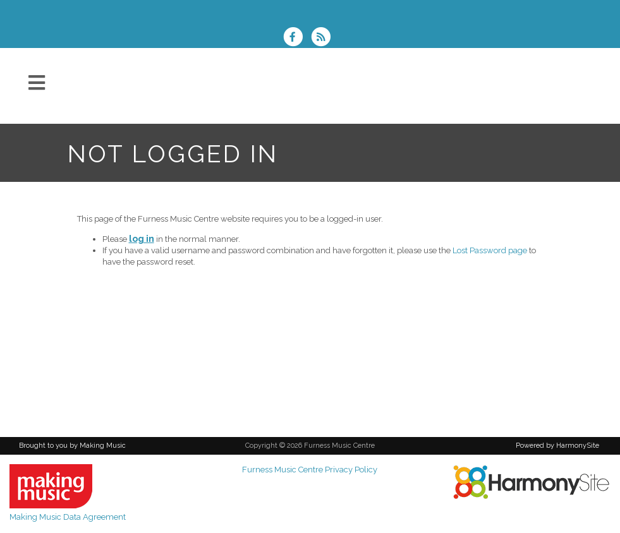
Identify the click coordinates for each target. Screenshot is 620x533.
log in (141, 239)
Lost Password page (490, 250)
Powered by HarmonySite (557, 445)
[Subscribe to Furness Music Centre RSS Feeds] (324, 38)
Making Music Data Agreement (67, 517)
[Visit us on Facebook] (297, 38)
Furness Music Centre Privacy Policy (309, 469)
